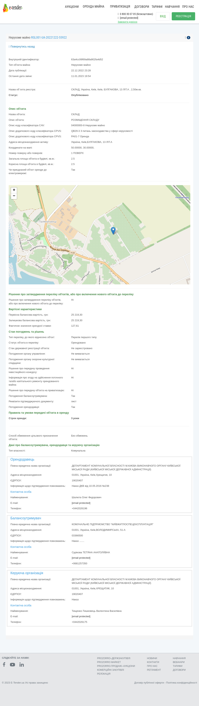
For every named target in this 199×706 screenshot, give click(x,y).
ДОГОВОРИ (141, 7)
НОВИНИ (152, 658)
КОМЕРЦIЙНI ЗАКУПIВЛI (110, 670)
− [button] (14, 196)
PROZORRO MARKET (109, 662)
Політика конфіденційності (181, 682)
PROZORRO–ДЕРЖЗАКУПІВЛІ (113, 658)
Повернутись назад (22, 46)
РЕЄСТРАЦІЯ (183, 16)
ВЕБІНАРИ (179, 662)
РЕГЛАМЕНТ (154, 670)
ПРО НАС (188, 7)
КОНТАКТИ (153, 662)
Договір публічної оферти (149, 682)
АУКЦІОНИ (72, 7)
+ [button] (14, 190)
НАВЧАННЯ (172, 7)
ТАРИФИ (157, 7)
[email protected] (81, 502)
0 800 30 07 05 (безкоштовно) (135, 14)
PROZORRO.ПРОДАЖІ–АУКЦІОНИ (116, 666)
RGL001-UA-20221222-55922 (49, 37)
